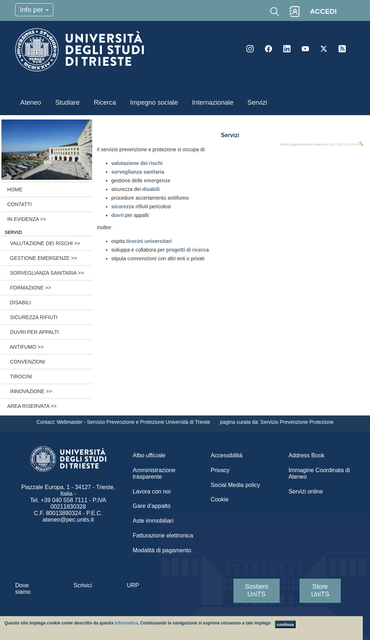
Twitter (323, 48)
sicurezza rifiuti (130, 206)
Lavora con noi (152, 491)
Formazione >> (29, 288)
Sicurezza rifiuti (32, 317)
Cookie (220, 499)
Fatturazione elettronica (163, 535)
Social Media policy (235, 485)
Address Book (306, 455)
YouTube (305, 48)
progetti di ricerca (187, 250)
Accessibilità (226, 455)
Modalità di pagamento (162, 550)
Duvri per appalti (33, 332)
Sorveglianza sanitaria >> (45, 273)
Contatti (19, 204)
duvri (117, 215)
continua (285, 624)
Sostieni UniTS (256, 590)
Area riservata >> (32, 406)
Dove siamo (23, 588)
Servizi (257, 102)
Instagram (250, 48)
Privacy (220, 470)
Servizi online (305, 491)
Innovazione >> (29, 391)
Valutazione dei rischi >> (43, 243)
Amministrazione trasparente (154, 473)
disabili (151, 189)
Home (14, 189)
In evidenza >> (26, 219)
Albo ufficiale (149, 455)
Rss (342, 48)
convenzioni (141, 258)
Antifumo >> (25, 347)
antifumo (178, 198)
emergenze (157, 180)
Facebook (268, 48)
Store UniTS (320, 590)
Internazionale (212, 102)
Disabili (19, 302)
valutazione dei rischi (137, 163)
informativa (126, 623)
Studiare (67, 102)
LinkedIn (287, 48)
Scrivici (83, 585)
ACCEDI (323, 11)
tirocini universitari (149, 241)
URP (133, 585)
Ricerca (105, 102)
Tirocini (19, 376)
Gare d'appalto (151, 506)
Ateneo (30, 102)
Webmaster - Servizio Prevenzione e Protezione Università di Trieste (134, 422)
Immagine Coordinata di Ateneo (319, 473)
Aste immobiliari (153, 521)
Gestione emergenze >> (42, 258)
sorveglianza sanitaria (137, 172)
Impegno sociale (154, 102)
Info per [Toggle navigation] (34, 9)
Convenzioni (26, 362)
